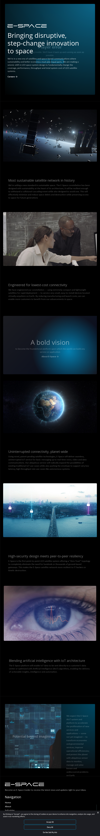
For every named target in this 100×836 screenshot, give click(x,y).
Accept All (50, 822)
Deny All (50, 827)
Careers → (12, 77)
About (8, 806)
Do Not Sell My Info (50, 832)
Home (8, 802)
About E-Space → (50, 357)
